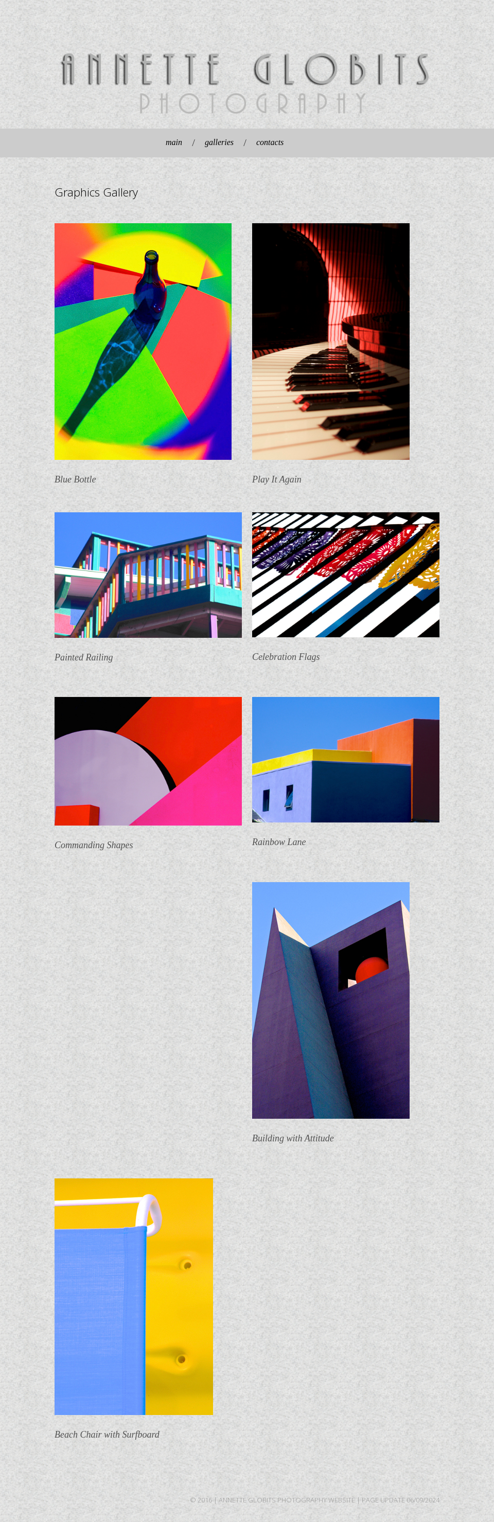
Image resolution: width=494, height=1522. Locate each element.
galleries (219, 142)
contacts (270, 142)
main (174, 142)
